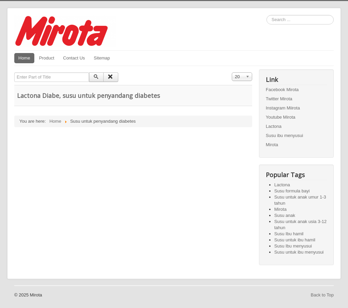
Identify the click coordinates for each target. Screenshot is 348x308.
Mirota (272, 144)
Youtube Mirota (280, 117)
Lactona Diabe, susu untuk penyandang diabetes (88, 95)
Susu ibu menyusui (284, 135)
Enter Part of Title (14, 72)
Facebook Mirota (282, 89)
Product (46, 58)
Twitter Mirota (279, 98)
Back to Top (322, 294)
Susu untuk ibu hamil (294, 239)
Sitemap (102, 58)
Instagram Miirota (283, 107)
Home (24, 58)
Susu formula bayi (292, 190)
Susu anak (284, 215)
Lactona (273, 126)
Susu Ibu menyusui (293, 246)
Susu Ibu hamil (288, 233)
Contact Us (74, 58)
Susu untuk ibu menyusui (299, 252)
